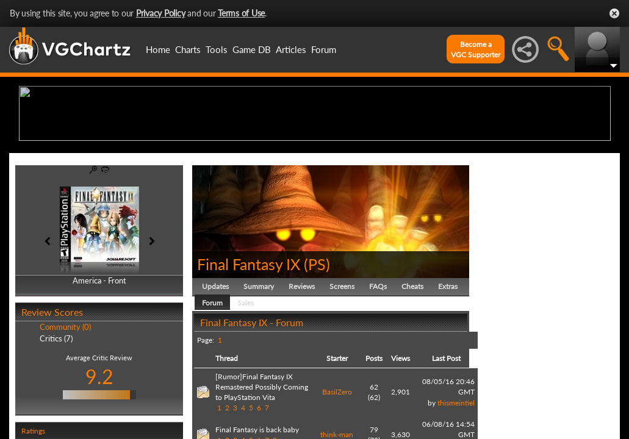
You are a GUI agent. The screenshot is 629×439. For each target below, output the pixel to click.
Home (158, 49)
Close (614, 13)
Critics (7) (56, 433)
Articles (291, 49)
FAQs (378, 380)
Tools (217, 49)
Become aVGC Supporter (475, 49)
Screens (341, 380)
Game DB (251, 49)
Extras (448, 380)
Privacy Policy (160, 13)
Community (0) (65, 422)
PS (317, 358)
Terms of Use (241, 13)
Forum (323, 49)
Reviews (302, 380)
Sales (245, 397)
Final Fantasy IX (248, 358)
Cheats (412, 380)
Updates (215, 380)
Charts (188, 49)
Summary (258, 380)
